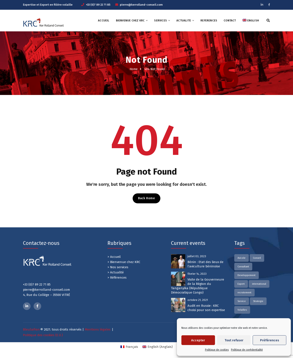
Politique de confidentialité (247, 349)
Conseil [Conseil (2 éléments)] (257, 258)
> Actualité (115, 272)
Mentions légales (98, 329)
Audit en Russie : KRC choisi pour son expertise (206, 308)
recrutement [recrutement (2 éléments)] (244, 292)
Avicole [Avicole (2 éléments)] (242, 258)
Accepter (198, 340)
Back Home (146, 198)
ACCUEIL (103, 20)
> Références (117, 277)
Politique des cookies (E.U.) (43, 335)
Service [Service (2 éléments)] (242, 301)
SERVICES (160, 20)
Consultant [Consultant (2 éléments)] (243, 266)
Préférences (269, 340)
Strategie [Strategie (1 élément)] (258, 301)
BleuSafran (31, 329)
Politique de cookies (217, 349)
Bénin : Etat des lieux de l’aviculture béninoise (205, 264)
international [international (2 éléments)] (259, 284)
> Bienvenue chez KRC (123, 262)
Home (134, 69)
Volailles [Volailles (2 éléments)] (242, 309)
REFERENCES (208, 20)
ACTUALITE (183, 20)
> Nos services (117, 267)
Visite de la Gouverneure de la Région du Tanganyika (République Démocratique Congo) (197, 286)
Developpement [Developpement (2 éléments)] (247, 275)
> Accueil (114, 257)
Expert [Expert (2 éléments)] (241, 284)
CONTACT (230, 20)
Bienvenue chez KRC (130, 20)
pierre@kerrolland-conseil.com (141, 4)
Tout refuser (234, 340)
